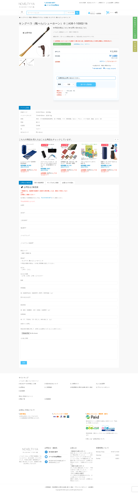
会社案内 (22, 391)
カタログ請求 (82, 2)
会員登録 (98, 13)
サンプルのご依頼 (52, 182)
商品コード (24, 250)
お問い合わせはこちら (78, 28)
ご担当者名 (24, 220)
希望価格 (23, 288)
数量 (22, 280)
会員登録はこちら (79, 44)
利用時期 (23, 314)
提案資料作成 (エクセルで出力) (62, 44)
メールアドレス (25, 235)
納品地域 (23, 305)
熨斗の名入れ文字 (25, 297)
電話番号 (23, 228)
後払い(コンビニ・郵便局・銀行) (97, 414)
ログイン (92, 13)
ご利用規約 (49, 387)
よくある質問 (109, 2)
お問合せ (117, 2)
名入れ (22, 267)
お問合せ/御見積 (25, 182)
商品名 (23, 258)
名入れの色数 (24, 274)
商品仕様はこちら (60, 28)
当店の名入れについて (52, 383)
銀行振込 (23, 414)
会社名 (23, 212)
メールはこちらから (109, 68)
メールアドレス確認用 (27, 243)
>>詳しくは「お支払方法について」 (95, 439)
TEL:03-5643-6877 (46, 197)
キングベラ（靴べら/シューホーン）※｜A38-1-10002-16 (53, 23)
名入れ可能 (71, 12)
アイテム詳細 (24, 108)
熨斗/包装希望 (39, 182)
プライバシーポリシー (103, 387)
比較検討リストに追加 (135, 28)
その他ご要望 (24, 338)
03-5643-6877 (97, 68)
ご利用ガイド (101, 2)
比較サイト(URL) (25, 323)
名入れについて (91, 2)
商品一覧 (22, 399)
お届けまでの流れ (67, 182)
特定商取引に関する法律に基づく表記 (81, 387)
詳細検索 (48, 399)
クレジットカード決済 (61, 414)
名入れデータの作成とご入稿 (28, 383)
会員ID (22, 205)
